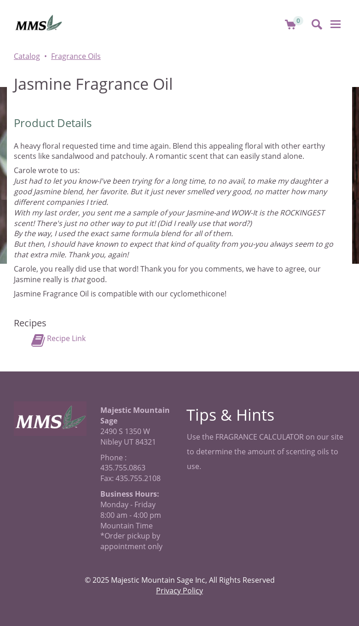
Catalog (27, 56)
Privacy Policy (179, 590)
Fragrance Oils (76, 56)
